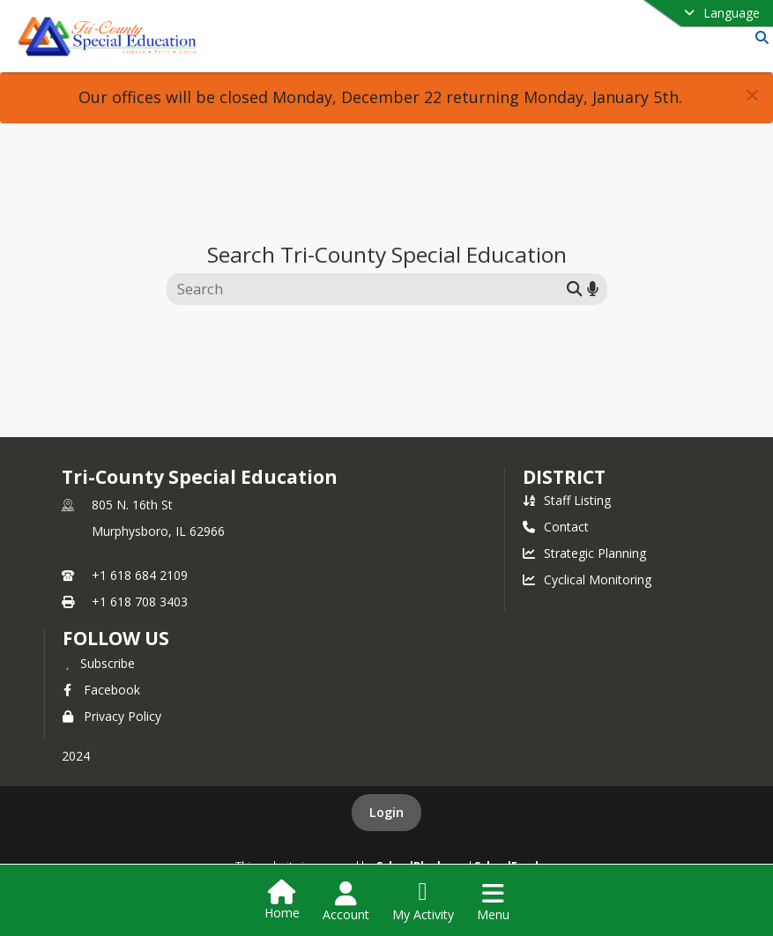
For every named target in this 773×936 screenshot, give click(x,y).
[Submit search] (575, 288)
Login (386, 812)
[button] (752, 95)
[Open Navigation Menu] (493, 902)
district (564, 476)
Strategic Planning (584, 553)
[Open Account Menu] (346, 902)
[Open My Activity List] (423, 902)
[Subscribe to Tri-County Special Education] (99, 662)
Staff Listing (567, 500)
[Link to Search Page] (758, 37)
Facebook (101, 689)
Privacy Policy (112, 716)
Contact (556, 526)
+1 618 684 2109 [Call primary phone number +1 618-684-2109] (140, 575)
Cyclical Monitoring (587, 579)
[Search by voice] (592, 288)
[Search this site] (368, 289)
